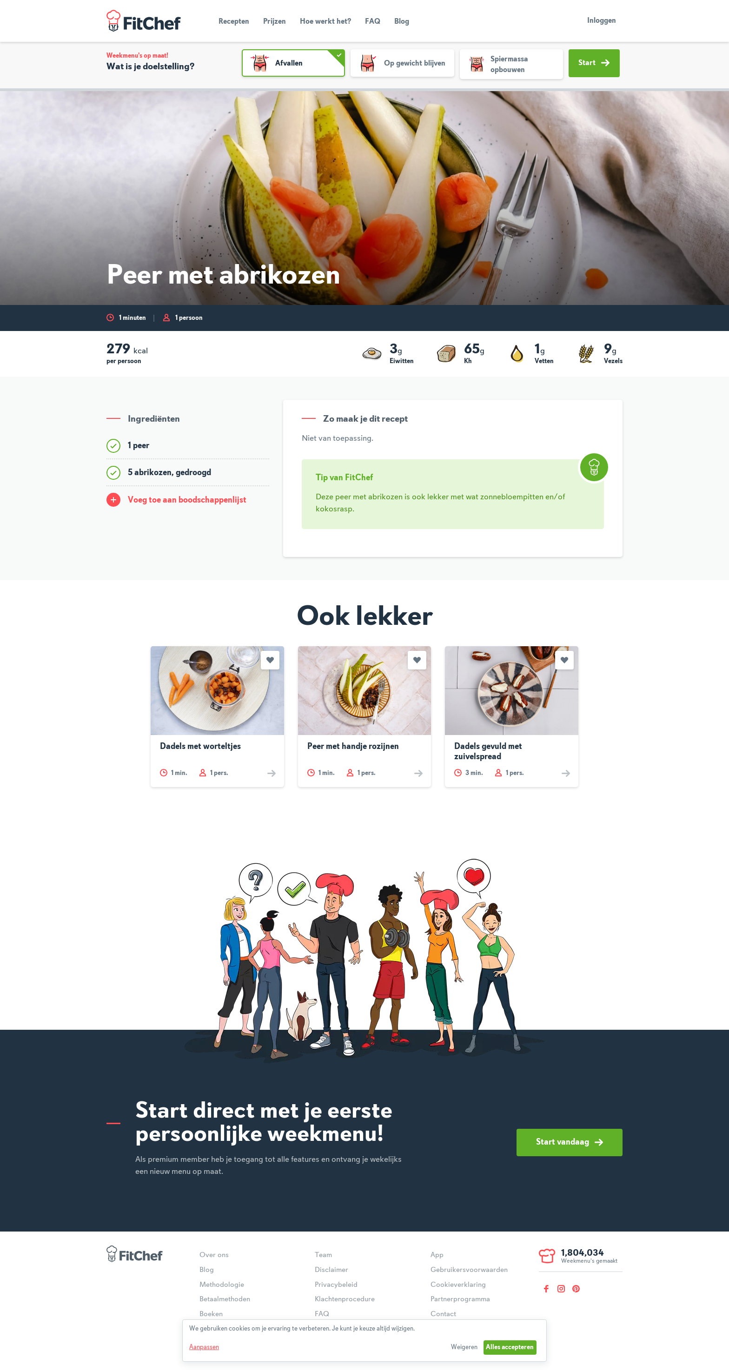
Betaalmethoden (224, 1299)
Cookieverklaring (458, 1285)
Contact (443, 1314)
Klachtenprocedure (345, 1299)
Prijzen (274, 22)
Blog (401, 22)
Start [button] (594, 63)
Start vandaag (569, 1142)
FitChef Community (143, 21)
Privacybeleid (336, 1285)
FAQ (372, 22)
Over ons (214, 1255)
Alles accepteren (510, 1347)
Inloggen (601, 21)
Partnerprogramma (460, 1299)
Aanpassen (204, 1347)
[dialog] (364, 1340)
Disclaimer (331, 1270)
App (437, 1255)
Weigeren (464, 1347)
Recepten (234, 22)
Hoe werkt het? (325, 22)
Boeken (211, 1314)
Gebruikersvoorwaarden (469, 1270)
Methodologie (221, 1285)
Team (323, 1255)
